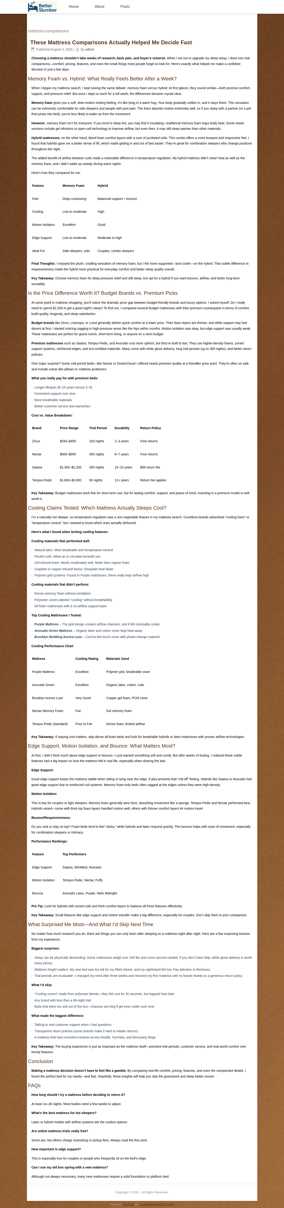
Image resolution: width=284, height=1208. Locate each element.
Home (74, 7)
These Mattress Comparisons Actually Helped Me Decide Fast (111, 42)
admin (89, 49)
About (99, 7)
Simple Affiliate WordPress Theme (156, 1204)
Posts (125, 7)
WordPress (128, 1204)
